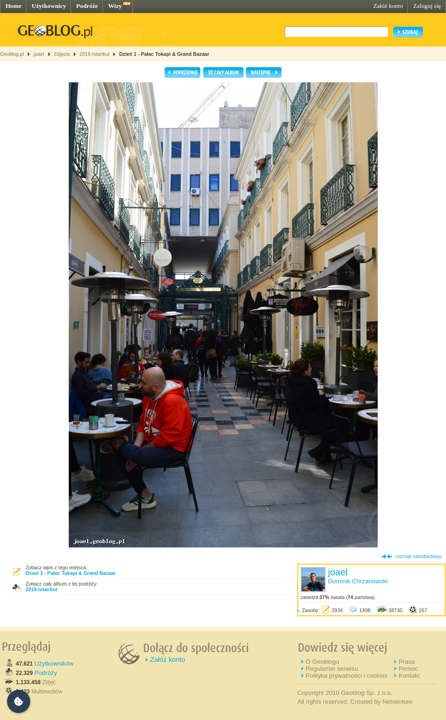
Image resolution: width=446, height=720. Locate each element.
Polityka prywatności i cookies (346, 675)
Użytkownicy (49, 5)
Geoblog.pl (12, 54)
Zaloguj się (427, 5)
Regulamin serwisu (332, 668)
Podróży (45, 672)
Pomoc (408, 668)
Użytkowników (53, 663)
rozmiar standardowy (418, 556)
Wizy (115, 5)
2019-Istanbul (94, 54)
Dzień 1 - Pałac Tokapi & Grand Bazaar (164, 54)
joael (38, 54)
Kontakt (409, 675)
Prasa (407, 661)
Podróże (87, 5)
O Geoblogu (322, 661)
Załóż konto (388, 5)
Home (13, 5)
